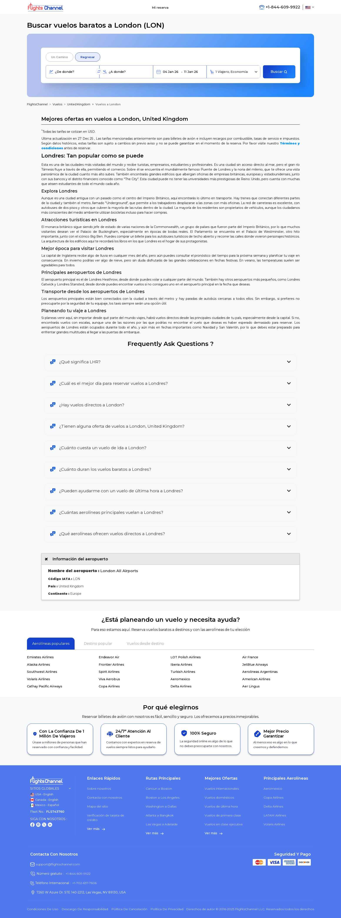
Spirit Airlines (109, 672)
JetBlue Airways (255, 665)
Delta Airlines (181, 686)
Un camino (59, 57)
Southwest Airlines (42, 672)
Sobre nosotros (99, 789)
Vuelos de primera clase (223, 815)
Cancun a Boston (159, 789)
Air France (250, 657)
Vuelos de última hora (221, 806)
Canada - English (44, 800)
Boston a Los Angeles (162, 797)
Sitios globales (50, 789)
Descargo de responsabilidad (85, 909)
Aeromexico (180, 679)
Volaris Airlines (38, 679)
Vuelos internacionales (222, 789)
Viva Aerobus (109, 679)
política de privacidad (166, 909)
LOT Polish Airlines (185, 657)
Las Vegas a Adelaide (162, 824)
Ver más (96, 829)
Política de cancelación (129, 909)
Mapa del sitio (97, 806)
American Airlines (256, 679)
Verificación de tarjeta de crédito (105, 817)
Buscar (279, 72)
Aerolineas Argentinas (260, 672)
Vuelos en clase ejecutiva (223, 824)
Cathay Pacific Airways (44, 686)
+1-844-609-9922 (77, 874)
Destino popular (98, 644)
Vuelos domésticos (219, 797)
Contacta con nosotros (104, 797)
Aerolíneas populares (50, 644)
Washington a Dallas (161, 806)
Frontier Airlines (111, 665)
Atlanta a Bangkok (160, 815)
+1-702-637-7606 (84, 883)
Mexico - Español (44, 805)
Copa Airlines (109, 686)
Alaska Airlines (38, 665)
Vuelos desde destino (145, 644)
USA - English (41, 795)
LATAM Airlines (275, 815)
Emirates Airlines (40, 657)
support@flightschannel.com (58, 864)
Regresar (87, 57)
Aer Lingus (251, 686)
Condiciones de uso (42, 909)
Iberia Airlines (181, 665)
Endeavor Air (109, 657)
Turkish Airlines (182, 672)
